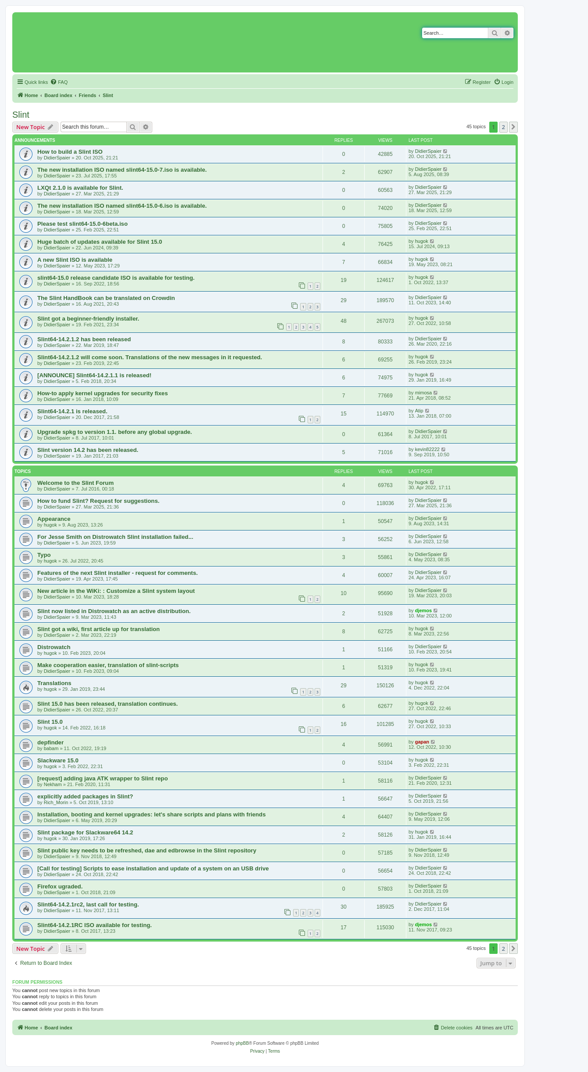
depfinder (50, 742)
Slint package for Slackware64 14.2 (85, 832)
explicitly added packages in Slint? (85, 796)
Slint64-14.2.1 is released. (72, 411)
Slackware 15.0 (58, 760)
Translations (54, 683)
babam (51, 748)
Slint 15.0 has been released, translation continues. (107, 703)
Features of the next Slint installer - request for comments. (117, 573)
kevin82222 (427, 449)
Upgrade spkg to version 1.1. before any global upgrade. (114, 432)
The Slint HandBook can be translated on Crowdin (106, 298)
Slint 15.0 (50, 721)
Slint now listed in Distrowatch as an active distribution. (114, 611)
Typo (44, 555)
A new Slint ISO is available (74, 259)
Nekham (53, 784)
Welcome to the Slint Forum (75, 483)
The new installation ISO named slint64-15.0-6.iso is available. (122, 205)
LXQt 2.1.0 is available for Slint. (80, 187)
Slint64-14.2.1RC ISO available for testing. (94, 925)
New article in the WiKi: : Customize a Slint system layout (116, 591)
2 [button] (503, 127)
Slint (20, 114)
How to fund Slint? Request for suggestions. (98, 501)
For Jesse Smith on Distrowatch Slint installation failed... (115, 537)
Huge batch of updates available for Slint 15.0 (99, 241)
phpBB (242, 1043)
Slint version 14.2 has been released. (87, 450)
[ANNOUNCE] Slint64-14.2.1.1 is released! (94, 375)
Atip (419, 410)
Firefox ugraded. (59, 886)
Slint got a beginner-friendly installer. (88, 318)
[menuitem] (59, 82)
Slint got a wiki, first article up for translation (98, 629)
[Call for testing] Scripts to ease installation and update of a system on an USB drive (153, 868)
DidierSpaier (57, 157)
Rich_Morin (56, 802)
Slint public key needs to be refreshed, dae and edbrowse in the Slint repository (146, 850)
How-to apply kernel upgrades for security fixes (102, 393)
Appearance (54, 519)
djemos (423, 610)
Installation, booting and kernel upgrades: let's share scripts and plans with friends (151, 814)
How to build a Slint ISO (70, 151)
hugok (421, 241)
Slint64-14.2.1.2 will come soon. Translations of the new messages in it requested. (149, 357)
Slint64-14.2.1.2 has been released (84, 339)
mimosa (423, 392)
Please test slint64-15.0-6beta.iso (82, 223)
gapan (422, 741)
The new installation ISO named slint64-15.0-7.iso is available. (122, 169)
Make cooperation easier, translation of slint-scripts (108, 665)
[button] (513, 127)
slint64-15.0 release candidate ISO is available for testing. (115, 277)
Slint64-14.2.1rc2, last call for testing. (88, 904)
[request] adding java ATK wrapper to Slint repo (102, 778)
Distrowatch (53, 647)
